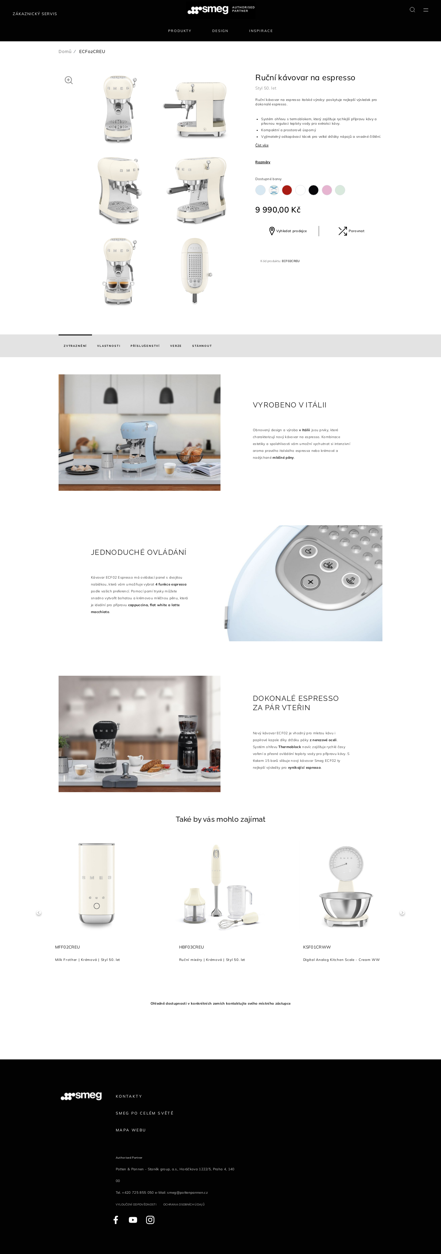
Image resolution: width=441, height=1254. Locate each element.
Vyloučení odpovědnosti (136, 1204)
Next (402, 912)
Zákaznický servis (35, 13)
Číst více (261, 145)
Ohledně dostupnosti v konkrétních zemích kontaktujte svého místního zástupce (220, 1003)
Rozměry (262, 162)
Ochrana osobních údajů (184, 1204)
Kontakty (129, 1096)
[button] (69, 80)
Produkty (180, 31)
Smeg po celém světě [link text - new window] (145, 1113)
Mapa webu (131, 1130)
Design (220, 31)
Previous (38, 912)
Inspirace (261, 31)
